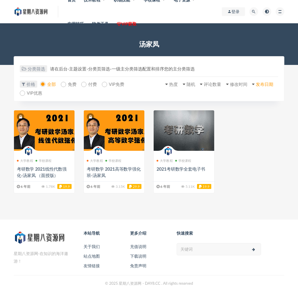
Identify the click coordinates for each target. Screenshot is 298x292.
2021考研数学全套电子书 (181, 168)
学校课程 (44, 160)
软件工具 (100, 23)
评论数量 (209, 84)
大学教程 (25, 160)
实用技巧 (76, 23)
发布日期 (263, 84)
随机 (186, 84)
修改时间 (236, 84)
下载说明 (138, 255)
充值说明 (138, 245)
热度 (168, 84)
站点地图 (92, 255)
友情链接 (92, 265)
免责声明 (138, 265)
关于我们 (92, 245)
